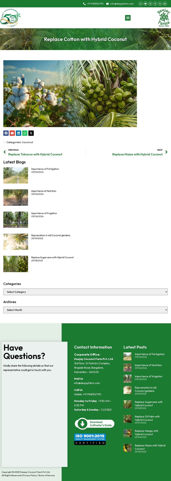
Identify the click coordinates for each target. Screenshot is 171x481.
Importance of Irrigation (44, 213)
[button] (128, 18)
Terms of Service (46, 475)
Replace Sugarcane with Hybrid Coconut (52, 257)
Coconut (27, 142)
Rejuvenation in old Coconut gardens (50, 235)
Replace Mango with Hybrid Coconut (146, 432)
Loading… (34, 419)
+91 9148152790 (92, 394)
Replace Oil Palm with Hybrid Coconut (147, 418)
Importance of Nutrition (43, 191)
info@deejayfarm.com (87, 383)
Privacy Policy (30, 475)
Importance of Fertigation (45, 168)
